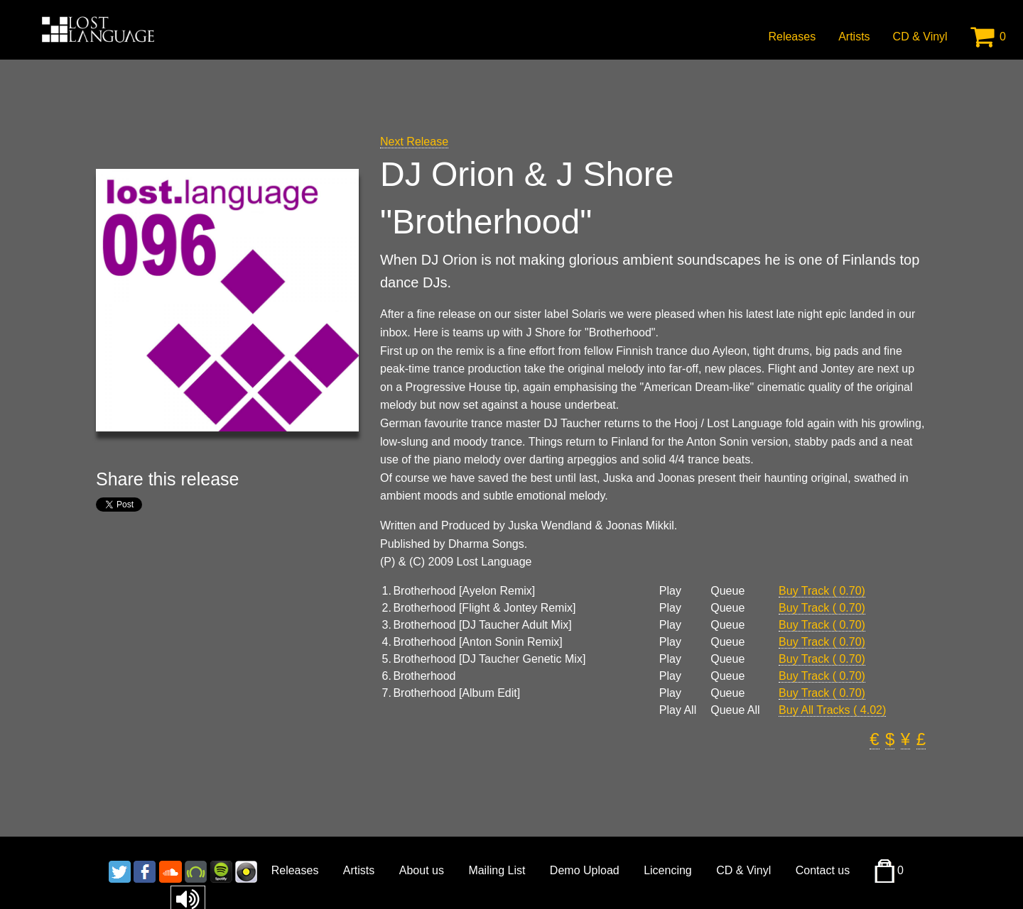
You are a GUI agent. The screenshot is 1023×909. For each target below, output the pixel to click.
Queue (727, 591)
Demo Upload (584, 870)
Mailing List (496, 870)
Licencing (668, 870)
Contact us (823, 870)
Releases (792, 37)
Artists (854, 37)
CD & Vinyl (920, 37)
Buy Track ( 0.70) (822, 591)
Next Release (414, 142)
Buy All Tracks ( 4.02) (832, 710)
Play (670, 591)
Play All (677, 710)
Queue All (734, 710)
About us (421, 870)
